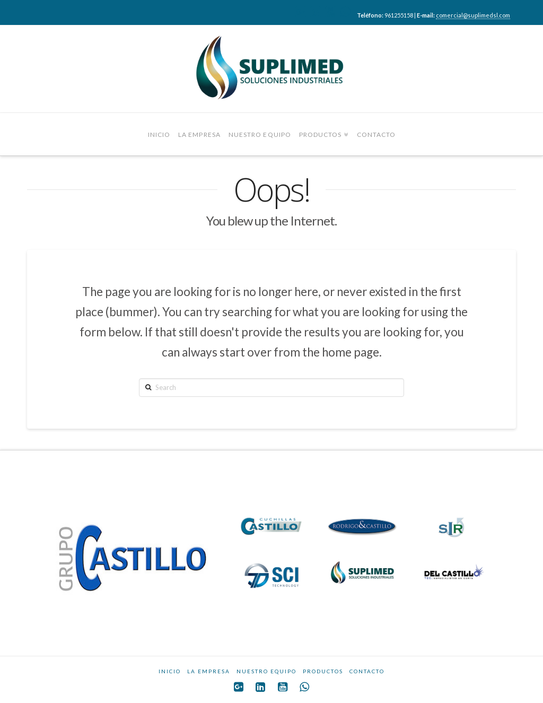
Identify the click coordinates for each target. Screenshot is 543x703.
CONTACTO (366, 671)
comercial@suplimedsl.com (473, 15)
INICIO (170, 671)
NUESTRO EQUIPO (266, 671)
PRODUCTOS (323, 671)
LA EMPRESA (208, 671)
